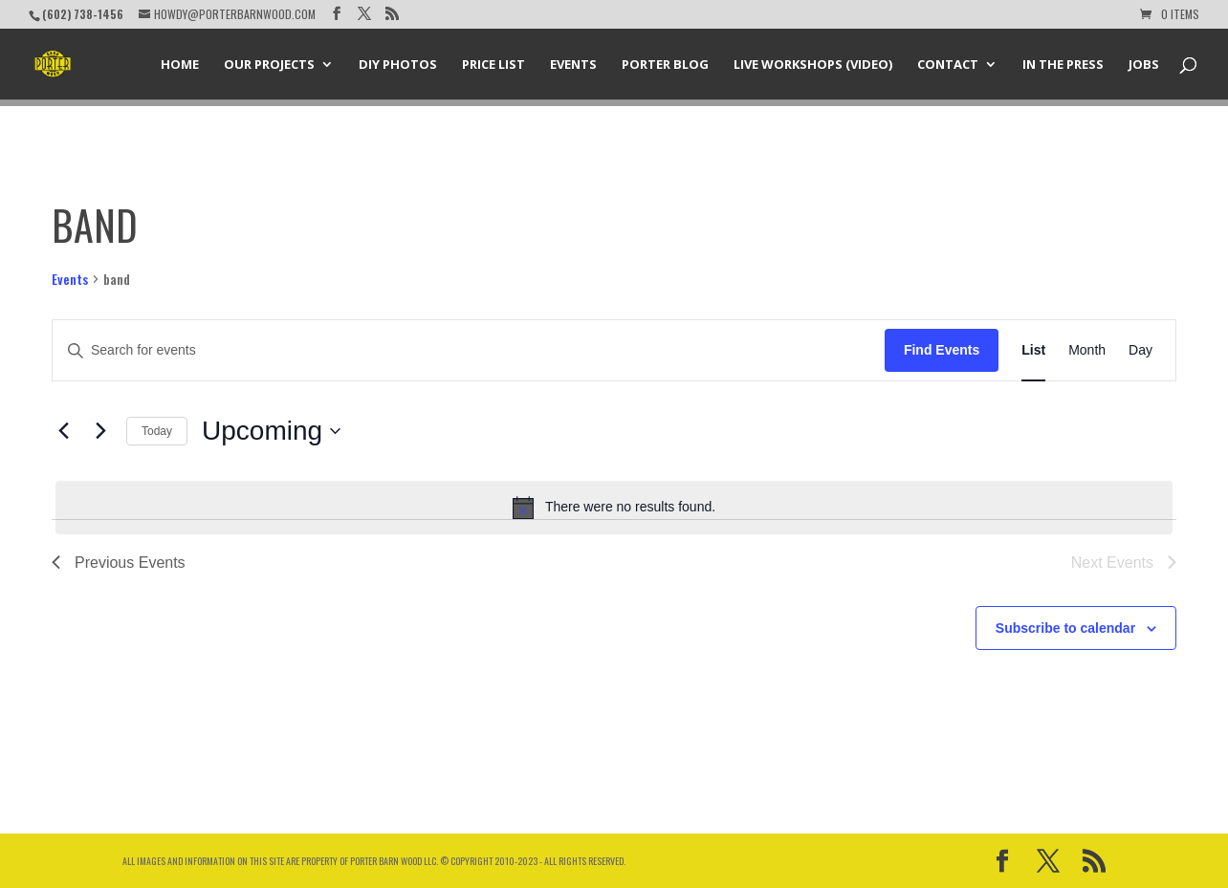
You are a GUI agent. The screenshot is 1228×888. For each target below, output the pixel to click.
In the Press (1063, 65)
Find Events (941, 349)
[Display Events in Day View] (1140, 350)
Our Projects (269, 65)
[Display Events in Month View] (1087, 350)
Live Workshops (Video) (813, 65)
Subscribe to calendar (1065, 628)
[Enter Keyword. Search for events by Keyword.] (469, 350)
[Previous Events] (63, 431)
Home (180, 65)
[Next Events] (100, 431)
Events (573, 65)
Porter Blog (665, 65)
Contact (947, 65)
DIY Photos (398, 65)
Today (157, 431)
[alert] (614, 507)
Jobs (1144, 65)
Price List (493, 65)
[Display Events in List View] (1033, 350)
